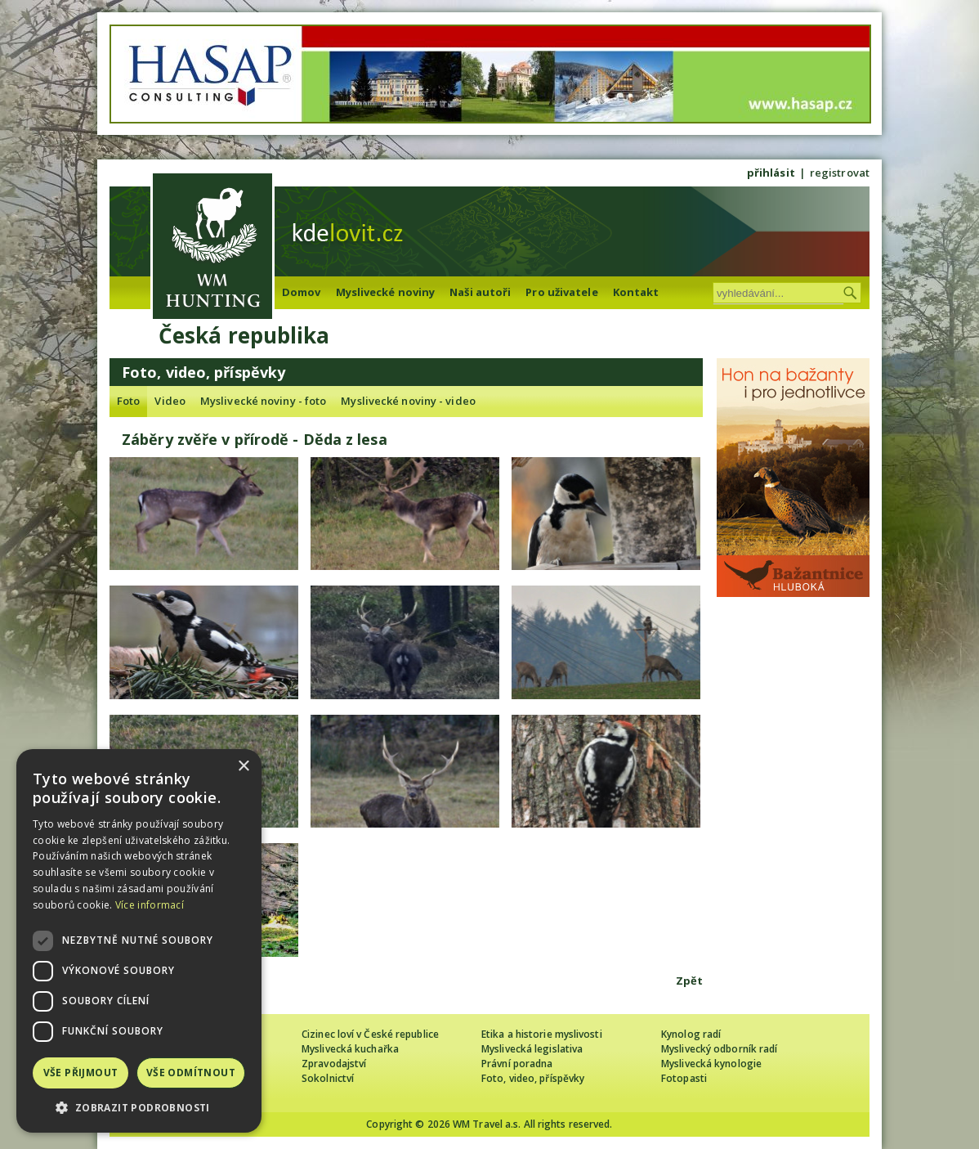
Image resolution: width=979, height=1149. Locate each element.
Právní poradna (516, 1063)
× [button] (243, 767)
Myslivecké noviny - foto (263, 400)
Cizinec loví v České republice (370, 1034)
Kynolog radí (691, 1034)
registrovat (839, 172)
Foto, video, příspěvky (532, 1078)
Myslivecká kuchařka (350, 1049)
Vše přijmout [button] (80, 1072)
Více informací (149, 905)
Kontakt (636, 292)
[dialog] (139, 941)
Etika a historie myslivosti (541, 1034)
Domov (301, 292)
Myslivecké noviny (386, 292)
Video (170, 400)
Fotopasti (684, 1078)
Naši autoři (480, 292)
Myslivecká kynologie (711, 1063)
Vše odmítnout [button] (190, 1072)
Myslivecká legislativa (532, 1049)
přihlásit (771, 172)
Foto (128, 400)
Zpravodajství (334, 1063)
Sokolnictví (328, 1078)
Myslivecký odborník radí (719, 1049)
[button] (139, 1107)
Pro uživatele (561, 292)
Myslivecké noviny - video (408, 400)
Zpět (689, 980)
